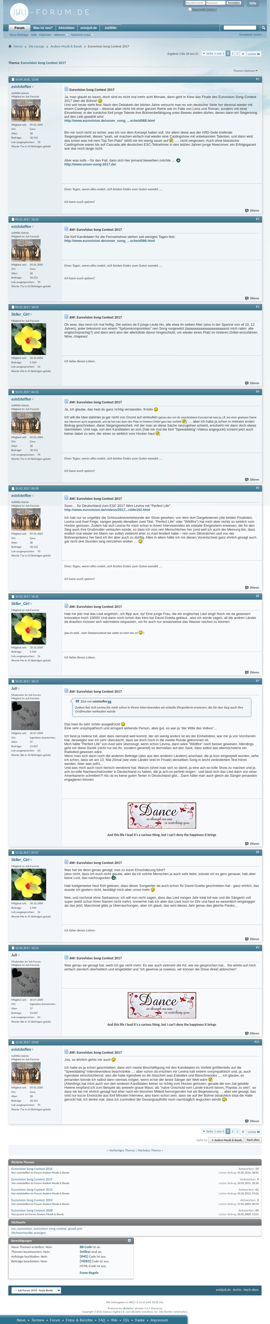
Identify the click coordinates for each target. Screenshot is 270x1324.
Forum (19, 28)
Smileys (85, 1252)
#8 (257, 852)
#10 (256, 1042)
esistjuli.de (88, 28)
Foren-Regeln (89, 1273)
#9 (257, 947)
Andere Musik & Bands (66, 46)
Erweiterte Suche (250, 34)
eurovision (24, 1228)
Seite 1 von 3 (215, 53)
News (21, 1320)
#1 (257, 79)
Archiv (237, 1290)
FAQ (102, 1320)
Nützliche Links (80, 34)
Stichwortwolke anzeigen (28, 1233)
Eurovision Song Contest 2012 (31, 1189)
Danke (140, 1320)
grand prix (75, 1228)
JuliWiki (110, 28)
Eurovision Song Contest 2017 (43, 63)
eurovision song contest (49, 1228)
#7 (257, 681)
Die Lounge (36, 46)
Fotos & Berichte (79, 1320)
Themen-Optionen (244, 70)
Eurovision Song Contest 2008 (31, 1210)
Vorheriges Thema (122, 1150)
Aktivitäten (67, 28)
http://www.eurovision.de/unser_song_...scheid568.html (109, 121)
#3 (257, 307)
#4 (257, 391)
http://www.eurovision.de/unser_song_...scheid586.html (109, 241)
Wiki (114, 1320)
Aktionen (59, 34)
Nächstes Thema (149, 1150)
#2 (257, 219)
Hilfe (252, 3)
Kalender (45, 34)
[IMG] (84, 1256)
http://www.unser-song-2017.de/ (90, 164)
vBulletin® (128, 1308)
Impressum (159, 1320)
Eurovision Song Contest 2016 (31, 1169)
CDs (126, 1320)
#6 (257, 596)
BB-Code (86, 1247)
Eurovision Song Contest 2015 (31, 1179)
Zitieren (252, 210)
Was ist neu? (43, 28)
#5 (257, 488)
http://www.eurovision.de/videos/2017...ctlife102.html (107, 510)
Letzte (254, 54)
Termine (37, 1320)
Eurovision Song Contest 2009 (31, 1200)
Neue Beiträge (19, 34)
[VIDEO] (85, 1261)
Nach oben (253, 1140)
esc (13, 1228)
